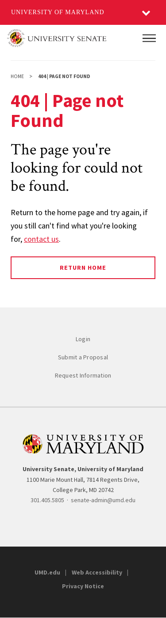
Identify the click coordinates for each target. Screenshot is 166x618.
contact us (41, 239)
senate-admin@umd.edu (103, 500)
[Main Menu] (149, 38)
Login (83, 339)
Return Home (83, 268)
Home (17, 76)
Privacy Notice (83, 586)
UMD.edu (47, 572)
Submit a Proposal (83, 357)
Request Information (83, 375)
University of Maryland (57, 12)
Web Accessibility (97, 572)
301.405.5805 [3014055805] (47, 500)
